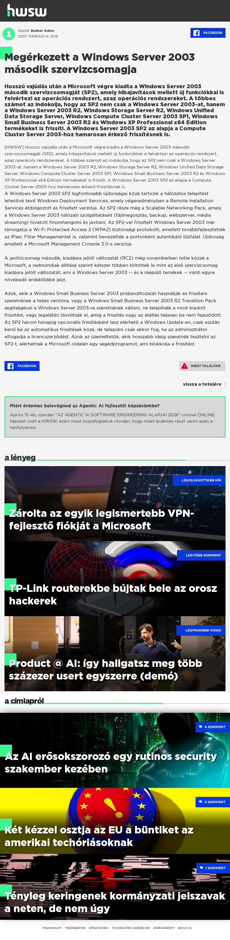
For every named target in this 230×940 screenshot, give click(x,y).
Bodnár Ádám (42, 31)
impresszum (51, 927)
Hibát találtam (201, 366)
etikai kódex (98, 927)
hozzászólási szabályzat (131, 927)
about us (185, 927)
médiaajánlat (75, 927)
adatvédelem (163, 927)
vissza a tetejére (202, 384)
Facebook (208, 33)
